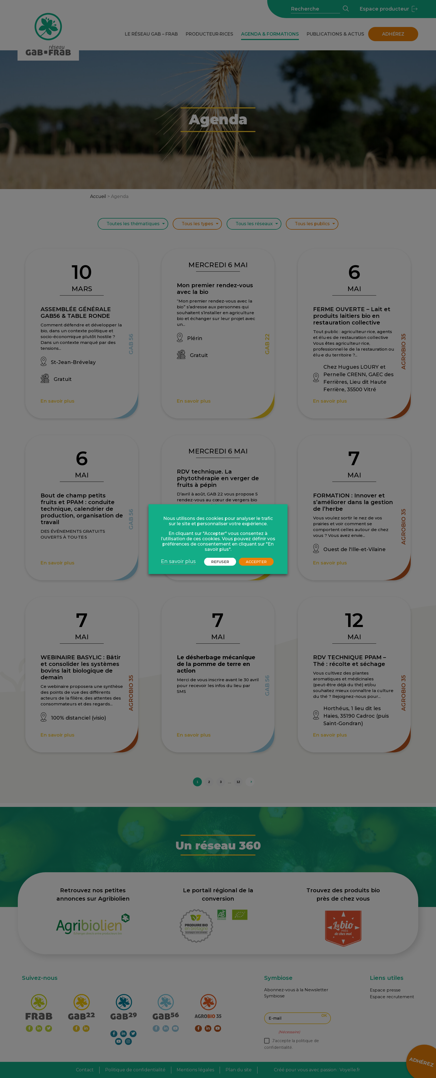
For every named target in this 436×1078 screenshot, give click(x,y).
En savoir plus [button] (178, 561)
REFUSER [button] (220, 561)
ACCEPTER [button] (256, 561)
